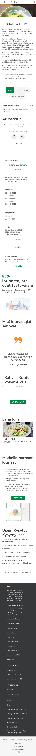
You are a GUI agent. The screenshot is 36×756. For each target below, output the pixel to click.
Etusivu (7, 573)
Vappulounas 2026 (13, 655)
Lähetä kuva (18, 143)
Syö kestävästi (12, 727)
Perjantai (21, 96)
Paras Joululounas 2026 (15, 718)
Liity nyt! (15, 261)
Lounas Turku (11, 637)
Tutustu (18, 498)
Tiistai (18, 90)
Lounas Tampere (13, 633)
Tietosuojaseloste (18, 746)
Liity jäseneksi (12, 670)
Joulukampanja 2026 (14, 675)
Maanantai (10, 90)
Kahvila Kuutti (26, 573)
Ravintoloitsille (18, 169)
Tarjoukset (10, 659)
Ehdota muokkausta (18, 165)
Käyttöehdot (18, 743)
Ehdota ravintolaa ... (13, 619)
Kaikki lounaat (12, 723)
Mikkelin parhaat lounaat (21, 469)
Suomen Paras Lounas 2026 (16, 709)
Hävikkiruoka (11, 646)
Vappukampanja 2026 (14, 679)
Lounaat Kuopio (12, 642)
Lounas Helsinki (12, 629)
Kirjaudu (18, 266)
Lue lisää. (29, 74)
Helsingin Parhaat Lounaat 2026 (18, 714)
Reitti (18, 240)
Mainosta (10, 690)
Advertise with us (13, 694)
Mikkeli (18, 247)
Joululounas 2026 (13, 651)
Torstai (14, 96)
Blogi (8, 705)
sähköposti (9, 216)
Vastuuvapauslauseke (18, 749)
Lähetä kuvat (18, 402)
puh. (11, 219)
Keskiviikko (25, 90)
